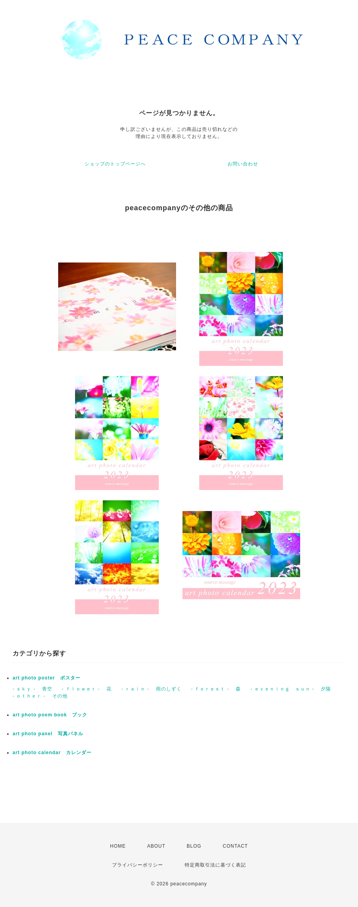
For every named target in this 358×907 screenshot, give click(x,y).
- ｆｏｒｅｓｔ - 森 (216, 689)
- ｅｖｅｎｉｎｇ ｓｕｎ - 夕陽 (290, 689)
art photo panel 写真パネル (48, 733)
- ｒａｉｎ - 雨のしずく (151, 689)
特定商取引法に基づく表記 (215, 865)
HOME (118, 846)
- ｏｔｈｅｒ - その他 (40, 696)
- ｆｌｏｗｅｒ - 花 (87, 689)
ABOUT (156, 846)
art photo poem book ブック (50, 715)
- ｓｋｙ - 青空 (32, 689)
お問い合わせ (243, 164)
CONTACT (235, 846)
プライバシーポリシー (137, 865)
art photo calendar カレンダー (52, 752)
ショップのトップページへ (115, 164)
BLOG (194, 846)
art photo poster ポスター (47, 678)
